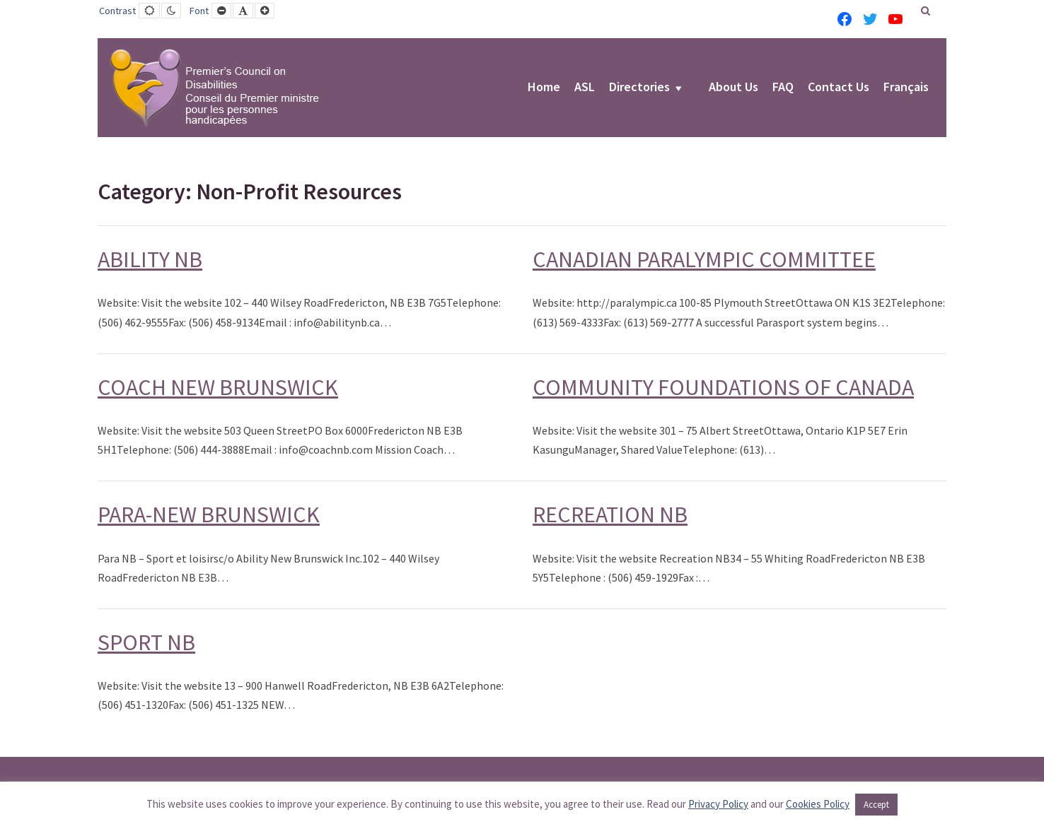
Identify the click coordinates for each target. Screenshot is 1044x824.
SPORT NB (146, 642)
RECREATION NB (610, 514)
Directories (639, 88)
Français (906, 88)
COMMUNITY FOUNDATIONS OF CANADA (723, 387)
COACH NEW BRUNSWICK (218, 387)
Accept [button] (876, 805)
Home (544, 88)
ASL (584, 88)
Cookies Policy (817, 804)
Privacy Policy (718, 804)
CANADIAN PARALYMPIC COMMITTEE (704, 259)
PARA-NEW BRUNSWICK (209, 514)
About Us (733, 88)
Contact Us (838, 88)
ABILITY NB (150, 259)
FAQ (783, 88)
